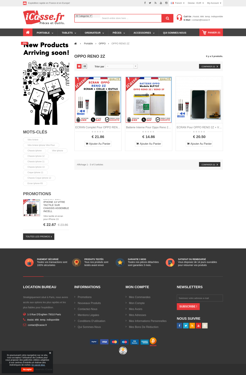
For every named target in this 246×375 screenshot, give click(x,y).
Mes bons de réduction (144, 327)
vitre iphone (57, 150)
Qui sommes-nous (89, 327)
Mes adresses (137, 315)
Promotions (37, 193)
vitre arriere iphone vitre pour (41, 145)
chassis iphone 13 (36, 167)
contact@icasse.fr (201, 20)
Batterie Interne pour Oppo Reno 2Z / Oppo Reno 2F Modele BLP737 (148, 127)
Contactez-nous (87, 309)
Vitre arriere (33, 140)
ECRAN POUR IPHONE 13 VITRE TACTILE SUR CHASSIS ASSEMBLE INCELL (56, 205)
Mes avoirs (135, 309)
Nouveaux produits (89, 303)
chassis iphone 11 (36, 161)
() (213, 32)
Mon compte (137, 303)
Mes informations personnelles (148, 321)
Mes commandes (139, 297)
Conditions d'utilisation (91, 321)
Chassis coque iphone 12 (39, 178)
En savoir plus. (38, 365)
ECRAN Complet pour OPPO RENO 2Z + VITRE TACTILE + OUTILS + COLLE (98, 127)
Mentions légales (88, 315)
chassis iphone (35, 150)
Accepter (27, 369)
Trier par (99, 66)
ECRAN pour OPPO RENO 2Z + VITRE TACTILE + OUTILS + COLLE (199, 127)
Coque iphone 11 (35, 172)
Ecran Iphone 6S (35, 183)
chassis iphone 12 (36, 156)
